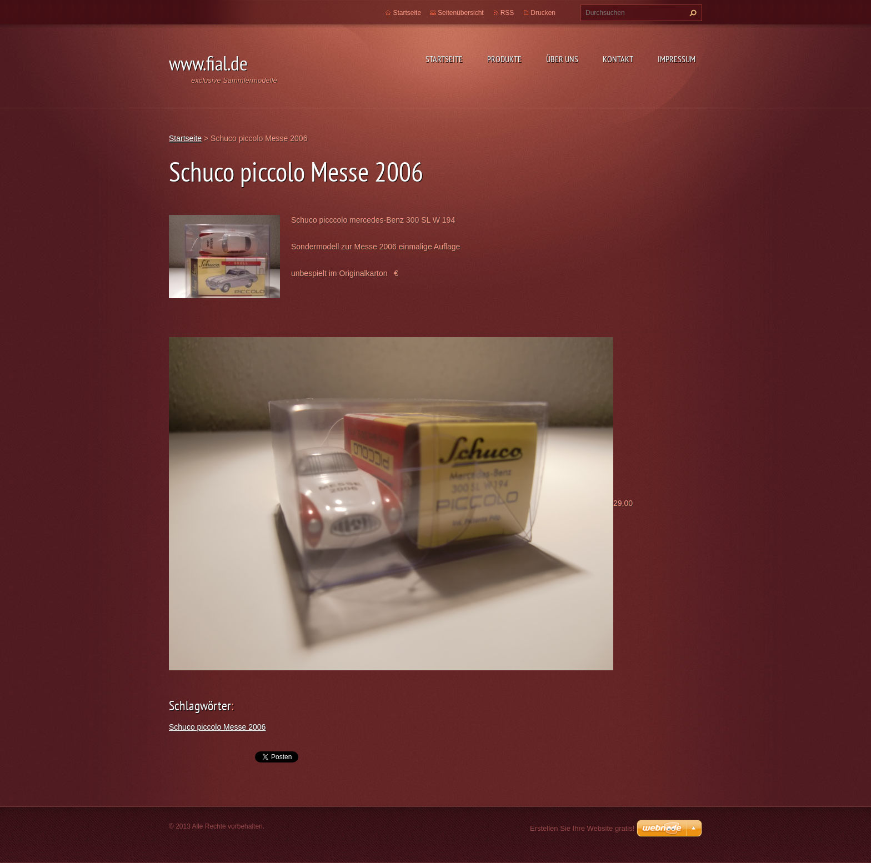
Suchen (691, 12)
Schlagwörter (200, 705)
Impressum (676, 58)
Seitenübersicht (461, 13)
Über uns (562, 58)
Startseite (444, 58)
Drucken (542, 13)
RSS (507, 13)
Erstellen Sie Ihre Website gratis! (582, 828)
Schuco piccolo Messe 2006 (217, 726)
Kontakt (618, 58)
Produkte (504, 58)
